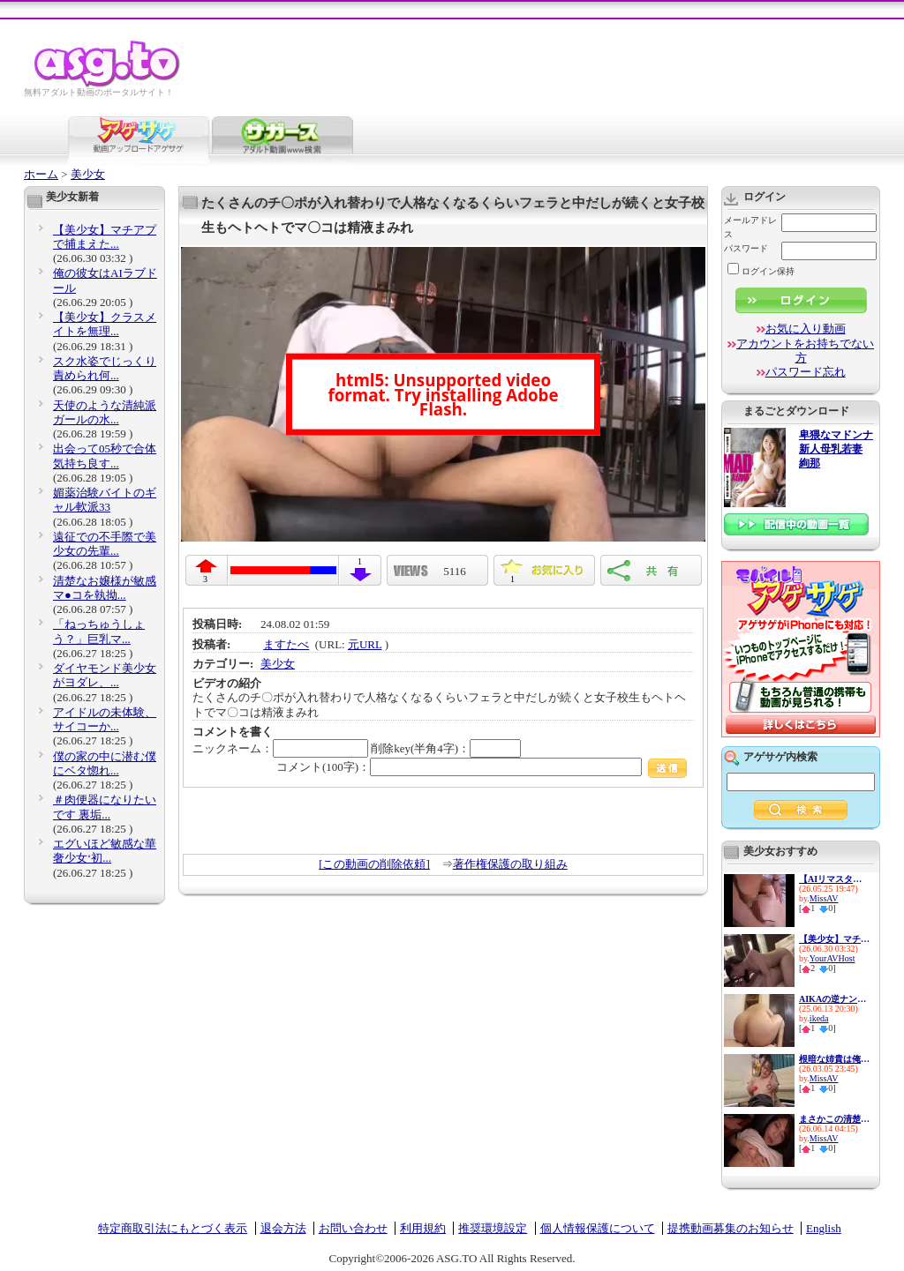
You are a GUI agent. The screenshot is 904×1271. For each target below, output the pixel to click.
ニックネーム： (280, 748)
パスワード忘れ (805, 371)
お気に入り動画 (805, 328)
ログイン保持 (761, 271)
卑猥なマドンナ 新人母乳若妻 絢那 (836, 449)
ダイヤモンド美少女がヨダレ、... (104, 675)
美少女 (88, 174)
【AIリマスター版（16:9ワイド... (834, 879)
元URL (365, 644)
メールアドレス (750, 227)
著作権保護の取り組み (510, 864)
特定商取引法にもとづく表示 (172, 1228)
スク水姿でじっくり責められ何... (104, 368)
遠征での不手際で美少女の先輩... (104, 543)
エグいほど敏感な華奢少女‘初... (104, 850)
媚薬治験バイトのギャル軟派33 (104, 499)
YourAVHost (832, 958)
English (823, 1228)
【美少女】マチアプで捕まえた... (104, 236)
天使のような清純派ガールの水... (104, 412)
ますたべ (286, 644)
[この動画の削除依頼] (374, 864)
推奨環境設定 (492, 1228)
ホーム (41, 174)
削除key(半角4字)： (446, 748)
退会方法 (283, 1228)
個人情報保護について (597, 1228)
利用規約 (423, 1228)
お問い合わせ (353, 1228)
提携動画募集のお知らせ (730, 1228)
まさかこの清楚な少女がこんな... (834, 1119)
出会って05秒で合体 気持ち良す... (104, 455)
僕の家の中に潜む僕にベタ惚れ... (104, 763)
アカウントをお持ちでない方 (805, 350)
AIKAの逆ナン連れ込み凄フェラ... (834, 999)
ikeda (819, 1018)
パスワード (746, 248)
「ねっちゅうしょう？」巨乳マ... (99, 631)
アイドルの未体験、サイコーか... (104, 719)
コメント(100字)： (481, 767)
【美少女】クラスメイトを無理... (104, 324)
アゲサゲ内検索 (780, 757)
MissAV (824, 898)
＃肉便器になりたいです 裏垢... (104, 806)
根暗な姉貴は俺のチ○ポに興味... (834, 1059)
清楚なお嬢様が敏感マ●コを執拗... (104, 588)
